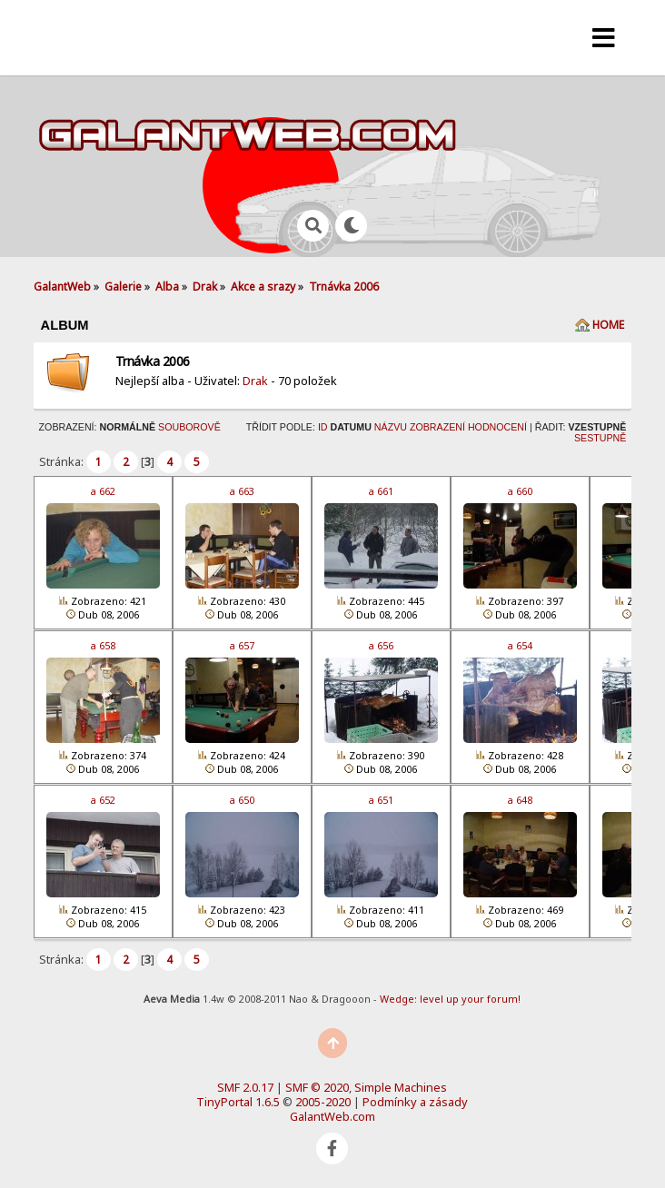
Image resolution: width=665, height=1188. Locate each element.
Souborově (189, 426)
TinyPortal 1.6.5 (238, 1102)
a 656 (381, 645)
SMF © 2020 (317, 1087)
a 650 (242, 800)
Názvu (390, 426)
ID (323, 426)
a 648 (520, 800)
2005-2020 (323, 1102)
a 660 (520, 491)
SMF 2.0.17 (245, 1087)
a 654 (520, 645)
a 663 (242, 491)
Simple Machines (400, 1087)
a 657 (242, 645)
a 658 (103, 645)
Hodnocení (497, 426)
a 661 (381, 491)
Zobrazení (437, 426)
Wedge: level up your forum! (450, 998)
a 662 (103, 491)
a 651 (381, 800)
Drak (255, 380)
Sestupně (600, 437)
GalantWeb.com (332, 1116)
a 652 (103, 800)
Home (608, 324)
